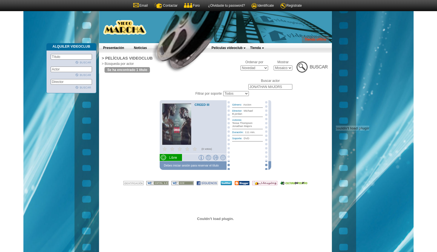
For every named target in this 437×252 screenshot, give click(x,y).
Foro (196, 6)
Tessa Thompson (242, 122)
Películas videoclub (229, 48)
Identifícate (266, 6)
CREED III (202, 104)
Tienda (257, 48)
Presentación (113, 48)
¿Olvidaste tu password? (226, 6)
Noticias (140, 48)
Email (143, 6)
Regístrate (294, 6)
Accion (247, 104)
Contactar (170, 6)
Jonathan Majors (242, 126)
